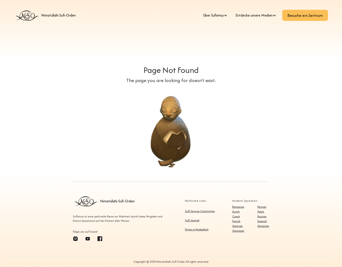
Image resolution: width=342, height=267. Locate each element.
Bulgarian (238, 207)
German (237, 226)
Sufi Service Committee (200, 211)
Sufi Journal (192, 220)
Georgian (238, 231)
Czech (236, 216)
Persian (261, 207)
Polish (260, 211)
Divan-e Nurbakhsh (197, 229)
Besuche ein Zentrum (305, 15)
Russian (262, 216)
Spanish (262, 221)
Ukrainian (263, 226)
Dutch (236, 211)
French (236, 221)
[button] (216, 15)
